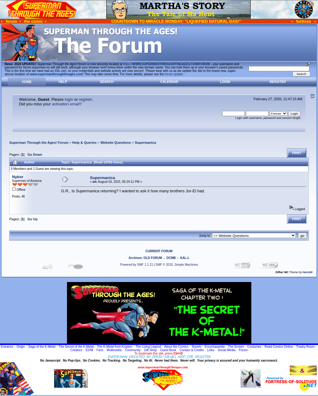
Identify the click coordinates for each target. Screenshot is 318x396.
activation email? (67, 104)
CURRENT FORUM (158, 251)
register (85, 99)
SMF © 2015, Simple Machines (176, 264)
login (69, 99)
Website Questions (115, 142)
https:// (166, 64)
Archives (135, 258)
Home (27, 82)
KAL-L (184, 258)
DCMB (171, 258)
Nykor (17, 176)
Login (225, 82)
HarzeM (307, 272)
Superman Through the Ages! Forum (38, 142)
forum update (174, 74)
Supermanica (145, 142)
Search (106, 82)
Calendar (169, 82)
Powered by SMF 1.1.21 (136, 264)
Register (277, 82)
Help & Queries (84, 142)
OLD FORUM (152, 258)
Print (296, 153)
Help (63, 82)
